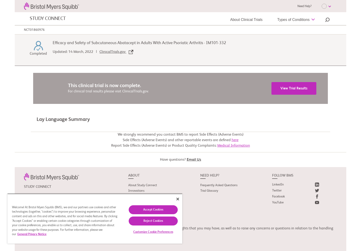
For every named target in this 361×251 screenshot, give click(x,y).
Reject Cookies (153, 221)
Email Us (194, 160)
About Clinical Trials (246, 20)
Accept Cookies (153, 209)
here (235, 140)
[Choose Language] (326, 6)
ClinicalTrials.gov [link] (116, 52)
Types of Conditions (293, 20)
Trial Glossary (209, 190)
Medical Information (233, 146)
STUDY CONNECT (48, 18)
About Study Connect (142, 185)
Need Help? (304, 6)
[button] (327, 20)
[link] (51, 176)
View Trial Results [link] (293, 88)
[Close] (177, 199)
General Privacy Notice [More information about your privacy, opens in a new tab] (32, 234)
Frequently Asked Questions (219, 185)
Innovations (136, 190)
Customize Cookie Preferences (153, 232)
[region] (94, 219)
